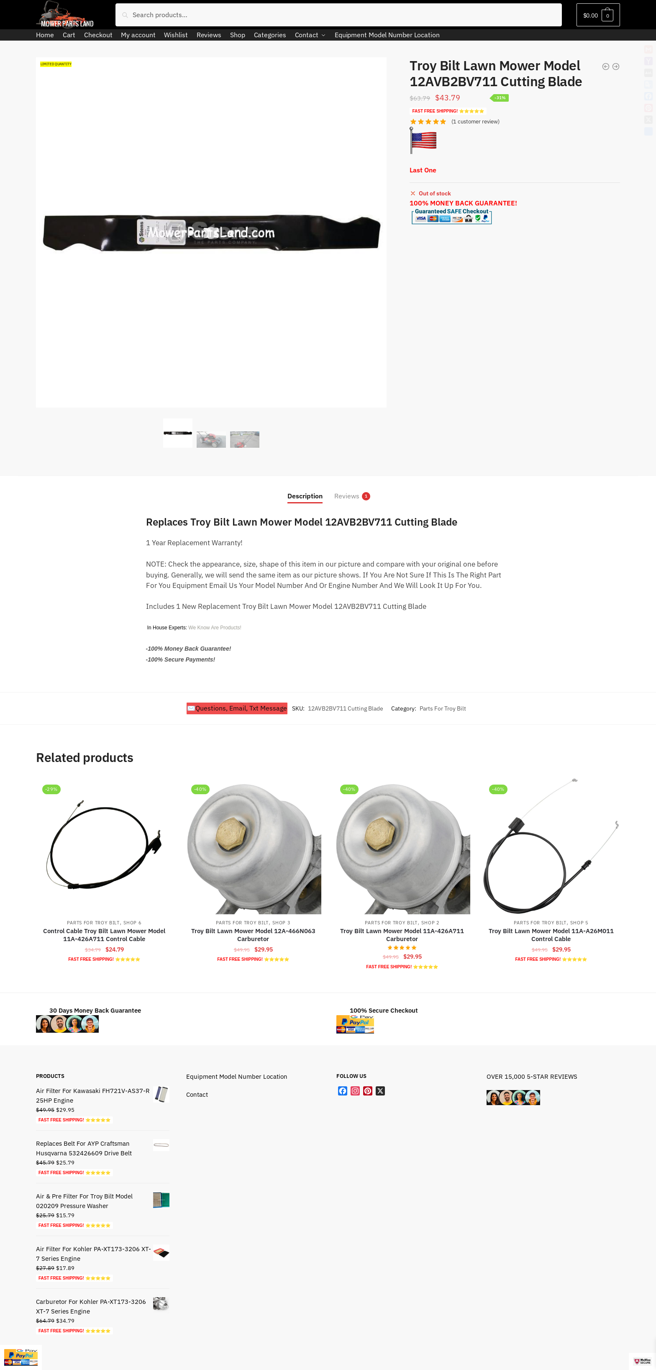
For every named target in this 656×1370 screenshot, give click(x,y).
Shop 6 (132, 923)
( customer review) (475, 121)
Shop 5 (579, 923)
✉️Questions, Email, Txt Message (237, 708)
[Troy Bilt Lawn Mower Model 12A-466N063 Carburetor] (253, 846)
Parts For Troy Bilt (443, 708)
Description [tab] (305, 496)
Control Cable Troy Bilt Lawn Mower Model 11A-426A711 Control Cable (104, 935)
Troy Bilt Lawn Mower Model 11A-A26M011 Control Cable (551, 935)
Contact (197, 1094)
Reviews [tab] (346, 496)
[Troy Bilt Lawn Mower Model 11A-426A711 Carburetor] (402, 846)
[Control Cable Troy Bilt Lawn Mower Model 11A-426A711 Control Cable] (104, 846)
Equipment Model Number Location (236, 1076)
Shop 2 (430, 923)
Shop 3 (281, 923)
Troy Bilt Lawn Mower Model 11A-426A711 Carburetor (402, 935)
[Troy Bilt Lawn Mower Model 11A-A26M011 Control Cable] (551, 846)
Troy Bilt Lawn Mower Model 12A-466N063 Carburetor (253, 935)
